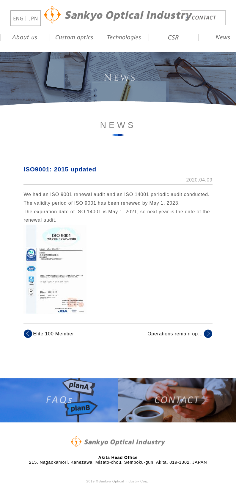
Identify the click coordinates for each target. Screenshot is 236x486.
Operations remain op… (175, 333)
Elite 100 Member (53, 333)
